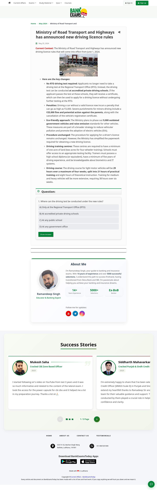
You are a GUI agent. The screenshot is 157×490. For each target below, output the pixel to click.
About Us (64, 441)
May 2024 (43, 23)
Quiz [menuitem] (58, 3)
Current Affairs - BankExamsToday (83, 482)
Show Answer (45, 234)
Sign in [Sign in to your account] (128, 3)
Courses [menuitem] (68, 3)
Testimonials (103, 441)
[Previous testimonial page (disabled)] (60, 424)
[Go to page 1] (67, 424)
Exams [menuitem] (31, 3)
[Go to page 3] (72, 424)
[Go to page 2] (69, 424)
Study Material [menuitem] (45, 3)
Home (33, 23)
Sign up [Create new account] (142, 3)
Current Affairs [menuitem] (20, 3)
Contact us (83, 441)
